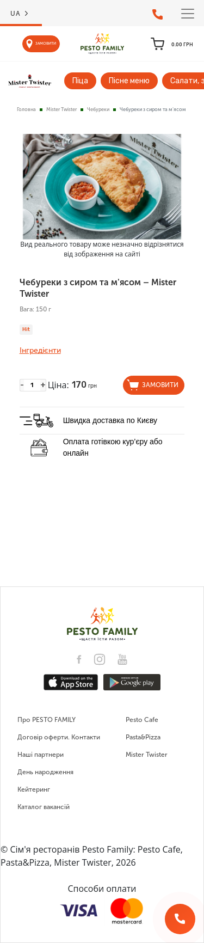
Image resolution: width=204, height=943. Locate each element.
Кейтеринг (33, 789)
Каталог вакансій (43, 807)
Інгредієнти (40, 350)
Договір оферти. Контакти (58, 737)
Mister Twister (61, 109)
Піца (80, 80)
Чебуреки (98, 109)
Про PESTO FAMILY (46, 720)
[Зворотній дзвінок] (180, 919)
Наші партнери (40, 754)
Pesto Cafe (142, 720)
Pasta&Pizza (143, 737)
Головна (26, 109)
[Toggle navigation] (188, 13)
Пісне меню (129, 80)
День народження (45, 772)
